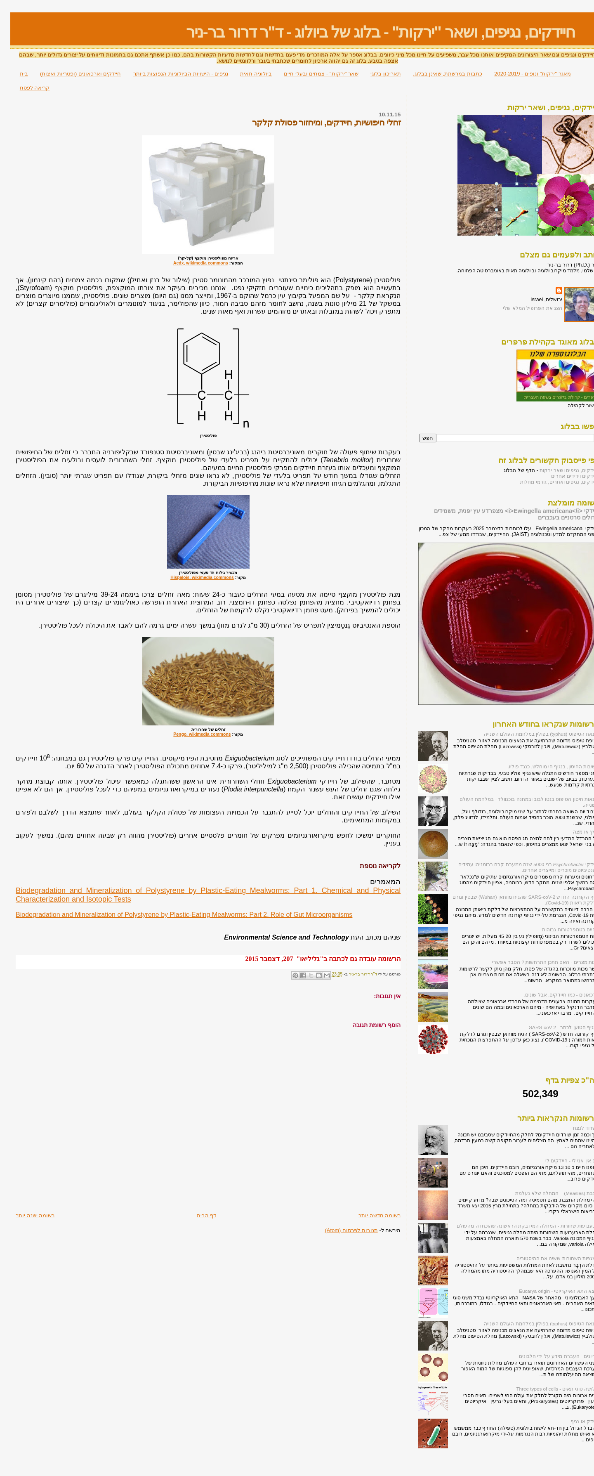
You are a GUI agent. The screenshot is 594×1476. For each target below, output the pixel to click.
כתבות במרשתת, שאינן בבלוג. (437, 74)
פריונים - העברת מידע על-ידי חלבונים (549, 1356)
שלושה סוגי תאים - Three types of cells (547, 1388)
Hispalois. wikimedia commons (192, 577)
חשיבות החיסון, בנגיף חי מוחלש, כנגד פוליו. (543, 766)
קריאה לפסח (24, 88)
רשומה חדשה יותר (369, 1215)
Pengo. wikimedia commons (191, 734)
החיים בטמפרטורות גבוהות (560, 929)
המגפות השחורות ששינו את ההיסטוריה (547, 1258)
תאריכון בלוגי (375, 74)
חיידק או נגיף (574, 1421)
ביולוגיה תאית (246, 74)
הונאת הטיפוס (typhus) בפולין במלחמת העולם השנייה (531, 734)
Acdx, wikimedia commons (190, 263)
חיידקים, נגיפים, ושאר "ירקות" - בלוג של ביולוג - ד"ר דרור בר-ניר (370, 32)
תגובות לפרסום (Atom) (340, 1230)
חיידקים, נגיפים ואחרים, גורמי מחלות (549, 482)
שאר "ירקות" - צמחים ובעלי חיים (310, 74)
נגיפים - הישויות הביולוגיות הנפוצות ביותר (170, 74)
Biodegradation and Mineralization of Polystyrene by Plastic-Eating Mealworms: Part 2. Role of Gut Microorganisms (173, 914)
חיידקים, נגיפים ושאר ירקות (559, 470)
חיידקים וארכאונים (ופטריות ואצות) (70, 74)
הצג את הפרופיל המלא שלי (522, 308)
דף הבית (196, 1215)
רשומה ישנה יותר (24, 1215)
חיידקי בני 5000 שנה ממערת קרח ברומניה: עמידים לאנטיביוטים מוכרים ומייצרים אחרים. (518, 867)
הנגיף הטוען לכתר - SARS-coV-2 (554, 1027)
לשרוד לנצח (576, 1128)
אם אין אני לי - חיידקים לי (562, 1160)
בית (13, 74)
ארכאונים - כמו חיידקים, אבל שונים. (551, 994)
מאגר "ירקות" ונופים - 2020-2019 (522, 74)
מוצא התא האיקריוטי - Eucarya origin (549, 1291)
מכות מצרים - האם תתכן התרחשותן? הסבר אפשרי (535, 962)
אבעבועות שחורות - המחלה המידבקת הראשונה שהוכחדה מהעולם (517, 1225)
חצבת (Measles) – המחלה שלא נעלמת (547, 1193)
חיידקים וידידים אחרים (565, 476)
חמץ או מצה (576, 831)
